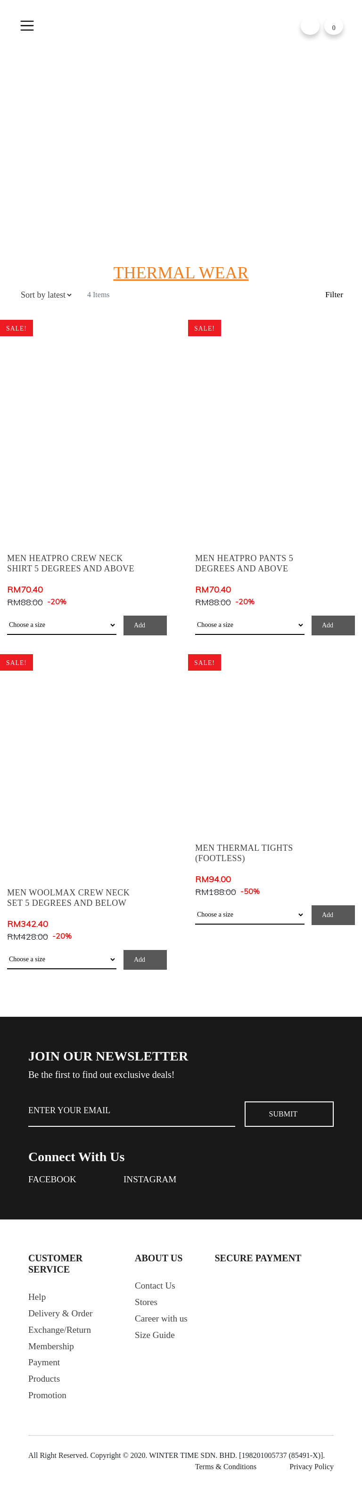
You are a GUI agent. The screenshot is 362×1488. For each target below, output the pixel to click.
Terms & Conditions (225, 1471)
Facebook (53, 1180)
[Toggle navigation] (27, 26)
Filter (334, 295)
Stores (146, 1303)
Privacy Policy (311, 1471)
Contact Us (156, 1287)
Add (139, 625)
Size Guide (155, 1337)
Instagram (153, 1180)
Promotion (48, 1399)
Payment (44, 1366)
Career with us (162, 1320)
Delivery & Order (61, 1315)
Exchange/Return (61, 1332)
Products (44, 1382)
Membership (52, 1349)
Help (37, 1298)
